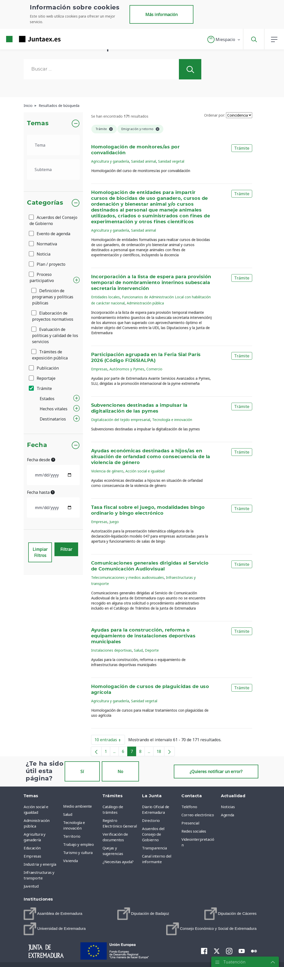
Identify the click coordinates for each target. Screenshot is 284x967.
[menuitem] (53, 913)
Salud (138, 650)
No (120, 771)
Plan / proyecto (47, 264)
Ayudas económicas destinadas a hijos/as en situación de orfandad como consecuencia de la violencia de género (150, 457)
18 (160, 752)
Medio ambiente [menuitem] (77, 806)
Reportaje (42, 378)
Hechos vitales (53, 409)
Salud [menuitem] (67, 814)
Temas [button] (38, 123)
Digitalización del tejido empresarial (120, 419)
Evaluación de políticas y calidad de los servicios (55, 335)
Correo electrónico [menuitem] (197, 814)
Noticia (40, 254)
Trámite (41, 388)
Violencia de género (107, 471)
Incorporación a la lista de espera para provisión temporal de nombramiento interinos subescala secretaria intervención (151, 283)
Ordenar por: (214, 115)
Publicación (44, 368)
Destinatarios (53, 419)
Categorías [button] (45, 203)
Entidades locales (105, 297)
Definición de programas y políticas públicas (52, 297)
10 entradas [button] (109, 741)
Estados (47, 398)
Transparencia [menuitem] (154, 847)
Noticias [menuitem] (228, 806)
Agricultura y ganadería (110, 161)
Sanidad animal (143, 161)
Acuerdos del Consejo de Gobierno (53, 220)
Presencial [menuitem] (190, 822)
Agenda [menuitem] (227, 814)
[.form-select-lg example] (53, 145)
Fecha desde (41, 460)
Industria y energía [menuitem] (40, 864)
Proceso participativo (42, 277)
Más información (161, 14)
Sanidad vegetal (171, 161)
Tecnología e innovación (172, 419)
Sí (82, 771)
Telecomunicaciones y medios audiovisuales (127, 577)
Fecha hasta (41, 492)
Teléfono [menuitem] (189, 806)
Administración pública (145, 303)
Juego (114, 521)
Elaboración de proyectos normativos (52, 316)
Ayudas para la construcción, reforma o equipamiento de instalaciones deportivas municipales (143, 636)
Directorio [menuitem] (151, 820)
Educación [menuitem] (32, 847)
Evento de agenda (50, 233)
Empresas (99, 369)
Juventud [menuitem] (31, 886)
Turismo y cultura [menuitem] (78, 852)
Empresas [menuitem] (32, 856)
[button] (224, 39)
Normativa (43, 244)
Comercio (154, 369)
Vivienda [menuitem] (70, 860)
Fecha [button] (37, 445)
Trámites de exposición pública (50, 355)
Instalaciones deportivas (111, 650)
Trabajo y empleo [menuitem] (78, 844)
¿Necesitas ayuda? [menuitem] (118, 861)
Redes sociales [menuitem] (193, 831)
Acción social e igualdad (145, 471)
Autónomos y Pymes (126, 369)
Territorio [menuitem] (71, 836)
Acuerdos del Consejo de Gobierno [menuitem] (153, 834)
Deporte (152, 650)
